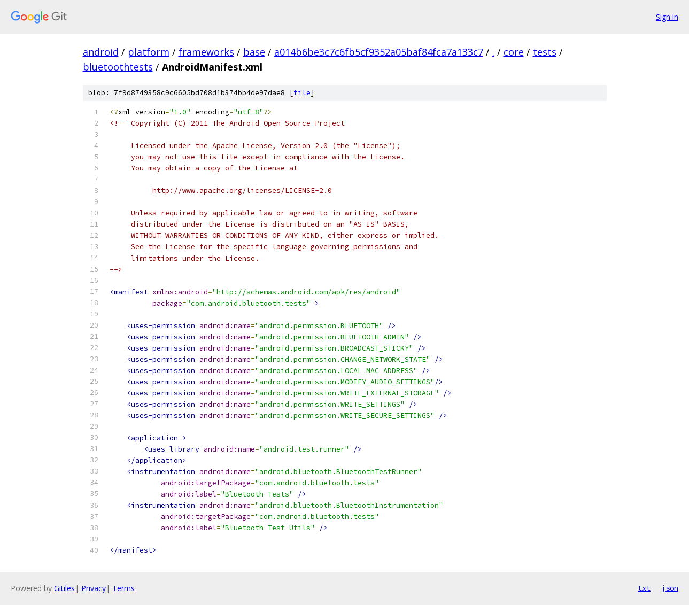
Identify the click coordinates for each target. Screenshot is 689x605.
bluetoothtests (118, 66)
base (254, 51)
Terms (123, 588)
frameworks (206, 51)
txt (644, 588)
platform (148, 51)
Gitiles (64, 588)
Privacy (93, 588)
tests (544, 51)
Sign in (667, 17)
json (669, 588)
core (514, 51)
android (101, 51)
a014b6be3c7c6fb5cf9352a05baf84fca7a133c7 (378, 51)
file (302, 92)
